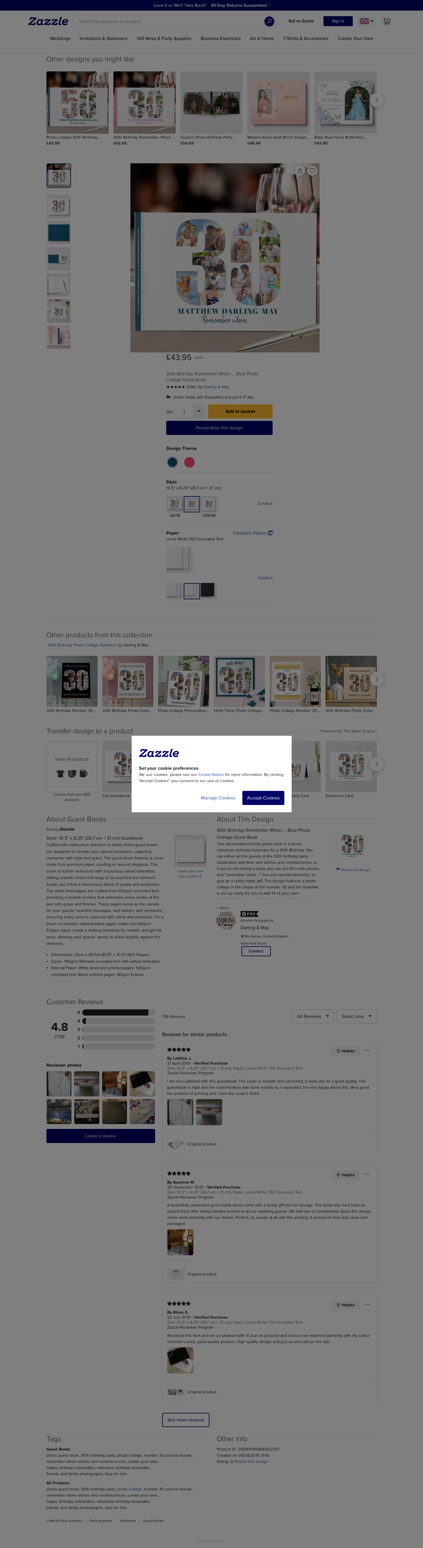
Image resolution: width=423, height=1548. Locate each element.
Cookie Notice (211, 774)
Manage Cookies (218, 798)
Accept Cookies (263, 798)
